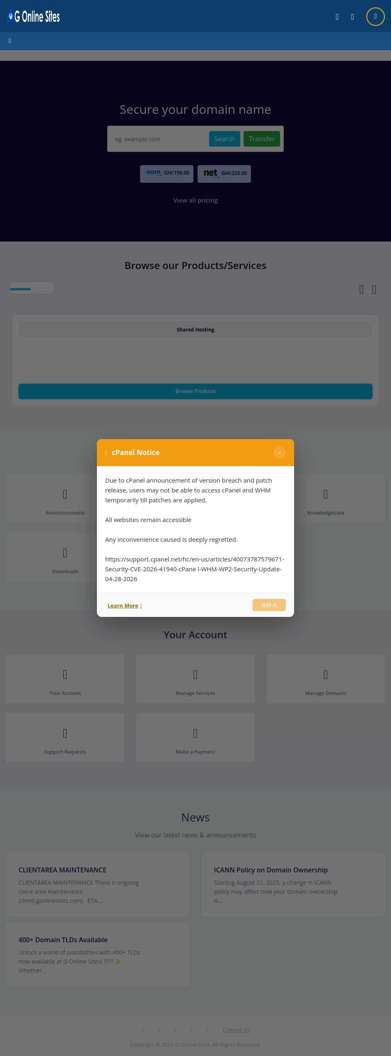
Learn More (125, 605)
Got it (269, 605)
